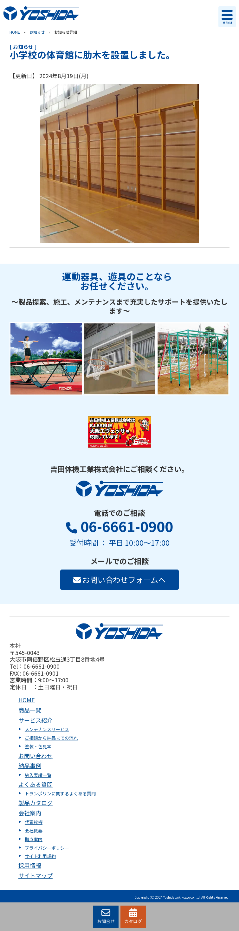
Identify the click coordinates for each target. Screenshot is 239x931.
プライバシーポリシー (47, 848)
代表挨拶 (33, 822)
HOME (15, 32)
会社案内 (29, 813)
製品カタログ (35, 803)
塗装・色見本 (38, 746)
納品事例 (29, 765)
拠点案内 (33, 839)
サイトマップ (35, 875)
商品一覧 (29, 710)
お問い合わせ (35, 756)
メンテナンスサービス (47, 729)
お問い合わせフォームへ (119, 579)
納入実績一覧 (38, 775)
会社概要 (33, 830)
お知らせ (37, 32)
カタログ (133, 916)
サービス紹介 (35, 720)
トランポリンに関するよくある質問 (60, 793)
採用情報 (29, 865)
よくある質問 (35, 784)
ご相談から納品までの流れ (51, 738)
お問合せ (106, 916)
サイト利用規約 (40, 856)
